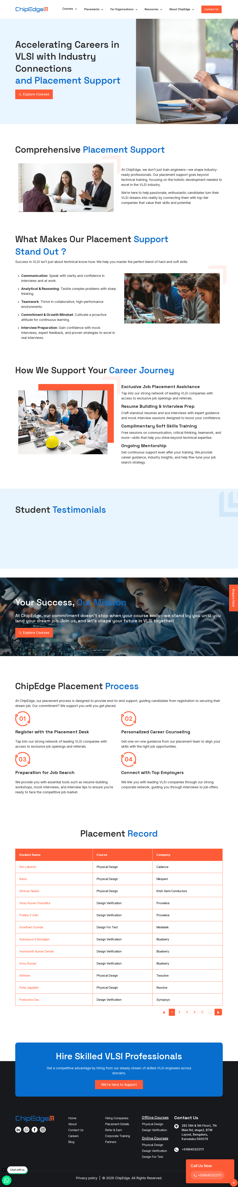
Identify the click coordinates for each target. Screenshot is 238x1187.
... (210, 1012)
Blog (71, 1142)
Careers (73, 1136)
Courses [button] (70, 9)
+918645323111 (193, 1149)
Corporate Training (117, 1136)
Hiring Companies (116, 1118)
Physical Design (152, 1124)
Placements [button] (94, 9)
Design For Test (152, 1157)
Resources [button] (154, 9)
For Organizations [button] (124, 9)
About (72, 1124)
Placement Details (117, 1124)
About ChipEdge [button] (182, 9)
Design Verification (154, 1130)
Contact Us (211, 9)
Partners (110, 1142)
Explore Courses (34, 94)
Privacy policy (86, 1178)
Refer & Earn (113, 1130)
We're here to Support (119, 1085)
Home (72, 1118)
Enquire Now (233, 598)
